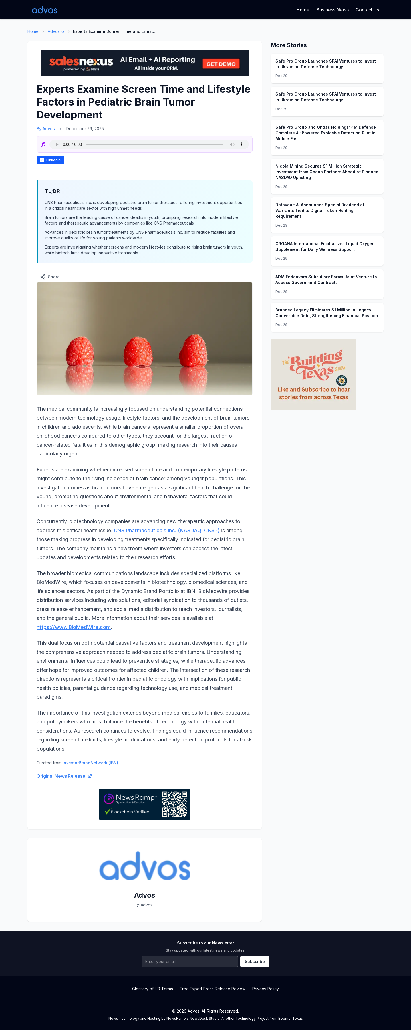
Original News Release (64, 776)
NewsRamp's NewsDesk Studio (193, 1018)
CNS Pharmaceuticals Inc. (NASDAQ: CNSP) (167, 530)
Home (303, 10)
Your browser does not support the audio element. (149, 144)
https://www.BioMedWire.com (74, 627)
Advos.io (56, 31)
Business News (332, 10)
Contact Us (367, 10)
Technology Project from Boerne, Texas (269, 1018)
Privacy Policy (265, 988)
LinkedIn (50, 160)
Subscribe (255, 961)
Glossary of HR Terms (152, 988)
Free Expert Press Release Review (212, 988)
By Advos (46, 128)
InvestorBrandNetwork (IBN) (90, 762)
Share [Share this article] (50, 277)
